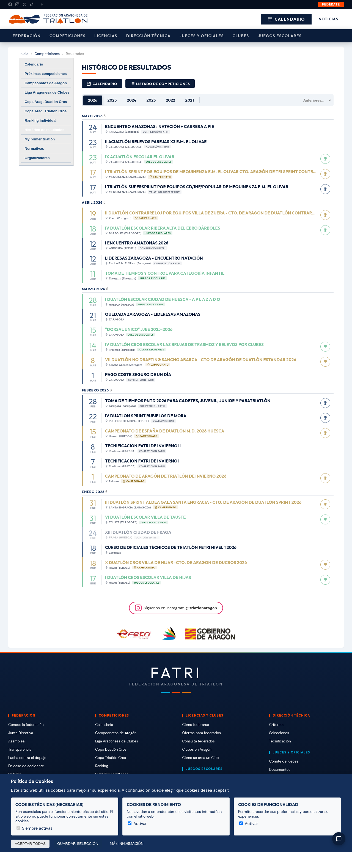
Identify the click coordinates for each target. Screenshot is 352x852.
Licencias (105, 35)
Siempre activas (34, 828)
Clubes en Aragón (196, 749)
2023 (151, 100)
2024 (131, 100)
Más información (126, 843)
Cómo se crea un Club (200, 757)
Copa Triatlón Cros (110, 757)
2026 (92, 100)
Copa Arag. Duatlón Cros (46, 102)
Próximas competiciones (46, 74)
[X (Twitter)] (24, 4)
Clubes (241, 35)
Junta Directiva (20, 733)
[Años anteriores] (315, 100)
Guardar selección (77, 844)
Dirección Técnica (148, 35)
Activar (137, 823)
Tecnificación (280, 741)
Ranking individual (41, 120)
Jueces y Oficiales (202, 35)
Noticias (328, 19)
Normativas (34, 148)
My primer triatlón (40, 139)
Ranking (101, 766)
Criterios (276, 724)
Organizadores (37, 158)
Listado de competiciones (160, 83)
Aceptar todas (30, 844)
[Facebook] (10, 4)
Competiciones (68, 35)
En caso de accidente (26, 766)
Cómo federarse (195, 724)
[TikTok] (32, 4)
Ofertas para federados (201, 733)
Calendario (286, 19)
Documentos (279, 769)
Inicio (24, 53)
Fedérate (331, 4)
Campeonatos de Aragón (46, 83)
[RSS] (42, 4)
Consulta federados (198, 741)
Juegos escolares (280, 35)
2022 (170, 100)
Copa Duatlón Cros (111, 749)
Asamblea (16, 741)
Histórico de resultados (44, 130)
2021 (189, 100)
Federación (27, 35)
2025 (112, 100)
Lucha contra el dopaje (27, 757)
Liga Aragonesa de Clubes (47, 92)
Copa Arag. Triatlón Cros (46, 111)
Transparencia (20, 749)
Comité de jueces (283, 761)
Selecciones (279, 733)
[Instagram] (17, 4)
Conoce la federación (26, 724)
